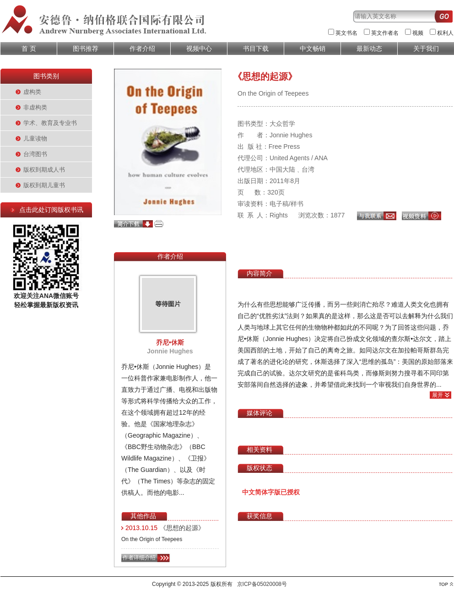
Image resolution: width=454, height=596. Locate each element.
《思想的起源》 (182, 527)
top (446, 584)
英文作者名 (385, 33)
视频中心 (199, 48)
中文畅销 (312, 48)
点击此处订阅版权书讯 (51, 209)
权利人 (445, 33)
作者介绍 (142, 48)
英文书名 (346, 33)
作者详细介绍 (139, 557)
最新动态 (369, 48)
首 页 (29, 48)
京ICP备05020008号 (262, 584)
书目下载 (256, 48)
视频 (417, 33)
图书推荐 (85, 48)
